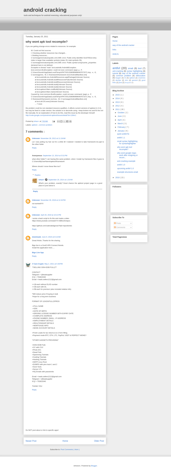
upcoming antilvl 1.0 (125, 168)
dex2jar (118, 80)
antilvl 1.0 (121, 165)
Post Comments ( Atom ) (70, 449)
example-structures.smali (127, 172)
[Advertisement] (72, 24)
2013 (117, 102)
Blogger (94, 466)
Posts (117, 223)
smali (130, 68)
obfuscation (140, 76)
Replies (37, 175)
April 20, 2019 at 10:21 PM (51, 215)
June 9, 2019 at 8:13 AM (51, 237)
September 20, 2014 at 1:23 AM (60, 180)
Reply (34, 148)
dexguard (128, 82)
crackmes (141, 78)
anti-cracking (117, 71)
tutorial (115, 73)
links (114, 50)
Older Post (99, 441)
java (120, 82)
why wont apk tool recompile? (124, 148)
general (135, 80)
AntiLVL (115, 54)
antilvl (116, 68)
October (121, 112)
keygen (118, 78)
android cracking (45, 10)
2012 (117, 106)
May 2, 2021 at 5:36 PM (53, 264)
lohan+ (41, 180)
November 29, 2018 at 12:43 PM (53, 200)
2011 (117, 109)
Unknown (36, 138)
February (122, 127)
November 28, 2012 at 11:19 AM (53, 138)
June (120, 116)
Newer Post (31, 441)
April (120, 120)
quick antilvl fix (123, 134)
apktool (35, 125)
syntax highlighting (134, 71)
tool (140, 68)
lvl (125, 78)
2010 (117, 177)
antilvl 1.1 (121, 138)
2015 (117, 95)
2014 (117, 98)
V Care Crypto (38, 264)
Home (65, 441)
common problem (45, 125)
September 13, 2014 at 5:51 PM (55, 156)
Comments (119, 227)
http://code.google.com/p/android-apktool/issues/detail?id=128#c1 (51, 115)
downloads (36, 237)
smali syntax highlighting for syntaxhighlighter (127, 142)
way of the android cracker (123, 45)
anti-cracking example (126, 161)
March (120, 123)
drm (126, 80)
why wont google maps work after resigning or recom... (127, 155)
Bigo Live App (38, 253)
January (121, 131)
